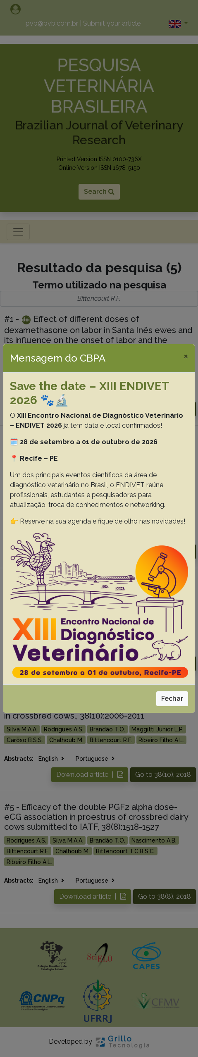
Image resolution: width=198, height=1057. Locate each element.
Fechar (172, 698)
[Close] (186, 355)
